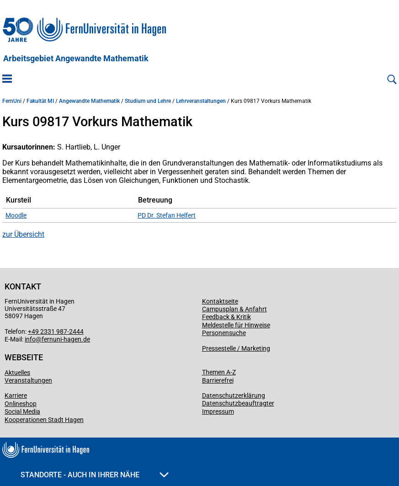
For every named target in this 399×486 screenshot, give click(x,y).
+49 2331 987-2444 (56, 331)
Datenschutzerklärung (233, 395)
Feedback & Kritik (226, 316)
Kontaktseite (220, 301)
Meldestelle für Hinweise (236, 325)
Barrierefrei (218, 380)
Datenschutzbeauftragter (238, 403)
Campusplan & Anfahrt (234, 309)
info (30, 339)
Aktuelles (17, 372)
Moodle (16, 215)
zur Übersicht (23, 234)
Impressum (218, 411)
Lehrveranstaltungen (201, 101)
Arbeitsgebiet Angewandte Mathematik (76, 58)
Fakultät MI (40, 101)
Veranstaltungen (28, 380)
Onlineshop (21, 403)
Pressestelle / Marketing (236, 348)
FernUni (11, 101)
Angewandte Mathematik (89, 101)
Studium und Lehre (148, 101)
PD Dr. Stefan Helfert (167, 215)
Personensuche (224, 332)
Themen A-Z (219, 372)
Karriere (16, 395)
